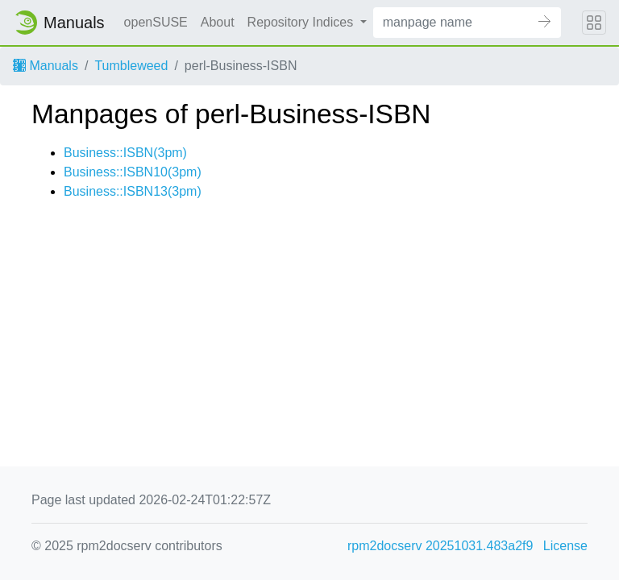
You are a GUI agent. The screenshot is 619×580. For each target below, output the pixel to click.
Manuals (45, 65)
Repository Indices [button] (302, 22)
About (218, 22)
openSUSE (156, 22)
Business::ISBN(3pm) (125, 153)
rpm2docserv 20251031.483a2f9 (440, 546)
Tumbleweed (131, 65)
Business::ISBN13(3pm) (132, 191)
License (565, 546)
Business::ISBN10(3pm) (132, 172)
